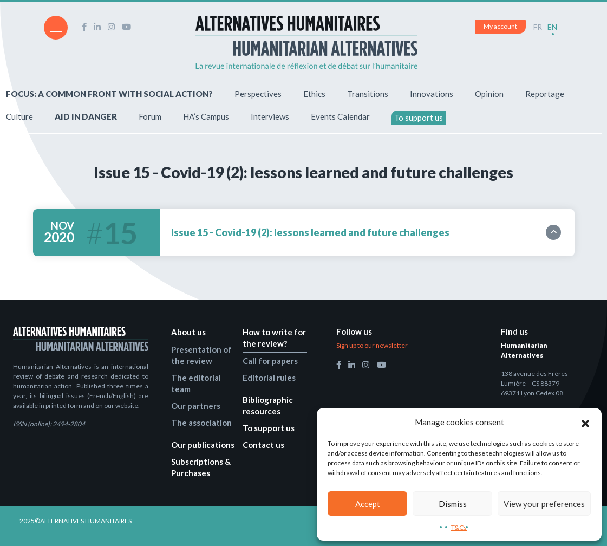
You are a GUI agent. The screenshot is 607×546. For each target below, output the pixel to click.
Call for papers (270, 361)
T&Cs (459, 527)
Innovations (431, 94)
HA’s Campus (206, 116)
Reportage (544, 94)
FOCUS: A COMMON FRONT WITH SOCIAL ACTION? (109, 94)
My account (500, 26)
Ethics (314, 94)
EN (552, 26)
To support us (418, 117)
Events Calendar (340, 116)
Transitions (367, 94)
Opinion (489, 94)
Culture (19, 116)
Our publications (202, 445)
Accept (367, 504)
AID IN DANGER (86, 116)
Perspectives (258, 94)
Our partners (195, 406)
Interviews (270, 116)
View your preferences (544, 504)
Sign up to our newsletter (372, 345)
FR (537, 26)
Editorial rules (269, 377)
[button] (585, 422)
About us (188, 332)
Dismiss (453, 504)
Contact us (263, 445)
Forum (150, 116)
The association (201, 422)
